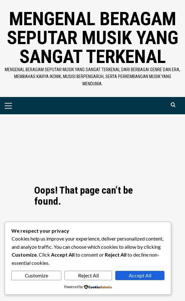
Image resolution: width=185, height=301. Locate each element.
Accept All (140, 275)
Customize (36, 275)
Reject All (88, 275)
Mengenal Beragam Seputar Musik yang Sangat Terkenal (92, 38)
